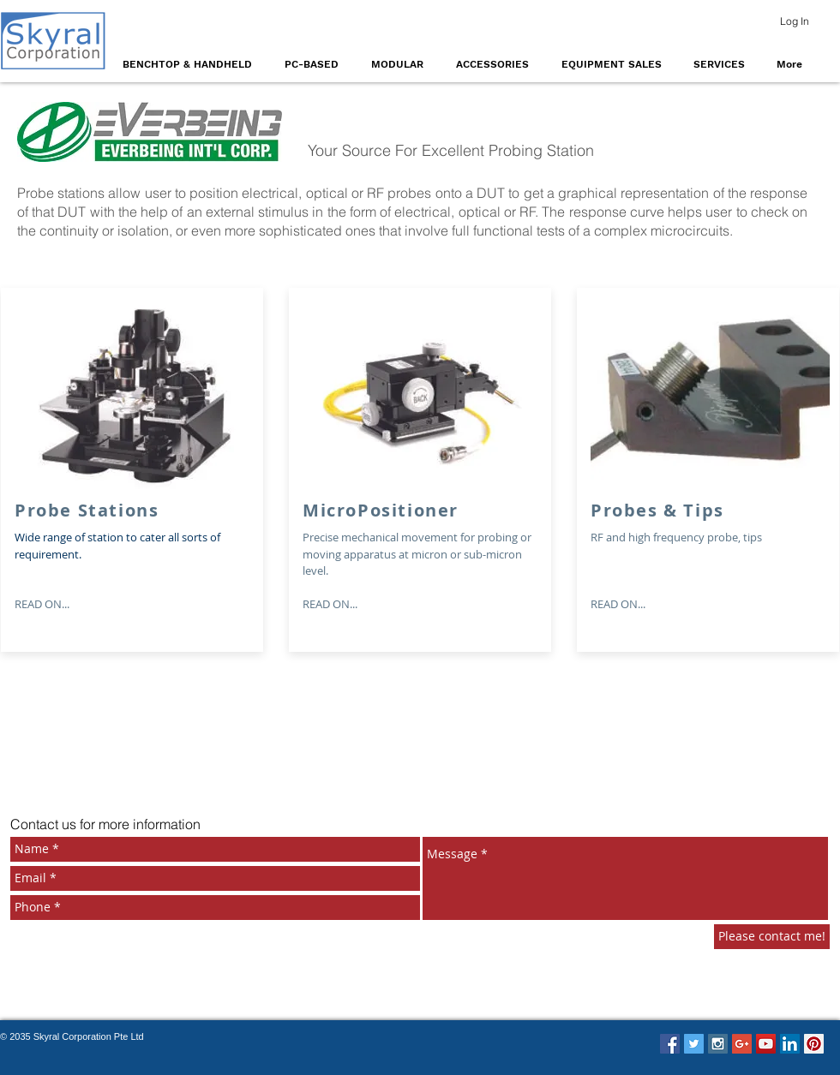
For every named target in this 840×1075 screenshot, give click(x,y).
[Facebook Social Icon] (670, 1044)
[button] (191, 64)
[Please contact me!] (772, 936)
